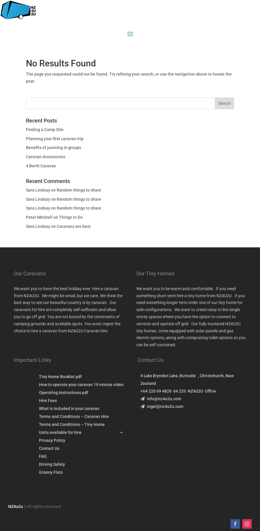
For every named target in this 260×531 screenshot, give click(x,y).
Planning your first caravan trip (55, 138)
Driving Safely (52, 464)
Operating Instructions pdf (63, 393)
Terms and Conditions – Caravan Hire (74, 416)
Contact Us (49, 448)
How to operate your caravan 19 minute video (81, 385)
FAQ (43, 456)
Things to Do (71, 217)
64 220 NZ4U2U (189, 391)
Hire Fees (48, 400)
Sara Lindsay (38, 190)
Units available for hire (60, 432)
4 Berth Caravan (41, 166)
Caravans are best (74, 226)
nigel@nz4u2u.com (161, 406)
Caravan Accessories (45, 156)
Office (210, 391)
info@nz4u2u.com (160, 398)
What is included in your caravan (69, 408)
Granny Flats (51, 472)
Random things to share (79, 190)
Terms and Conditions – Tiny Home (72, 424)
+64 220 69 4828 (156, 391)
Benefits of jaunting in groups (53, 147)
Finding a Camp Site (44, 129)
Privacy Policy (52, 440)
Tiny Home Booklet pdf (60, 377)
